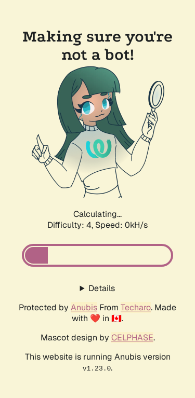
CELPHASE (132, 337)
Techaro (136, 307)
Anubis (84, 307)
